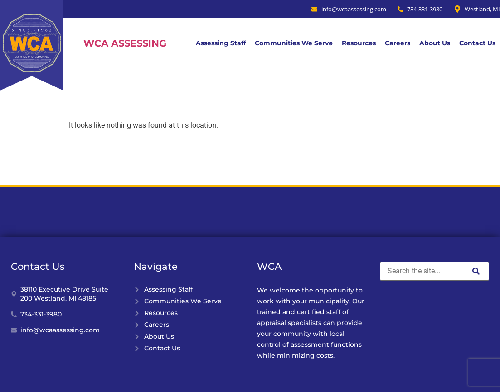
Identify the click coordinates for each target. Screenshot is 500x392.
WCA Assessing (124, 43)
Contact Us (477, 43)
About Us (434, 43)
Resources (359, 43)
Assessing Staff (221, 43)
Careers (397, 43)
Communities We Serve (294, 43)
